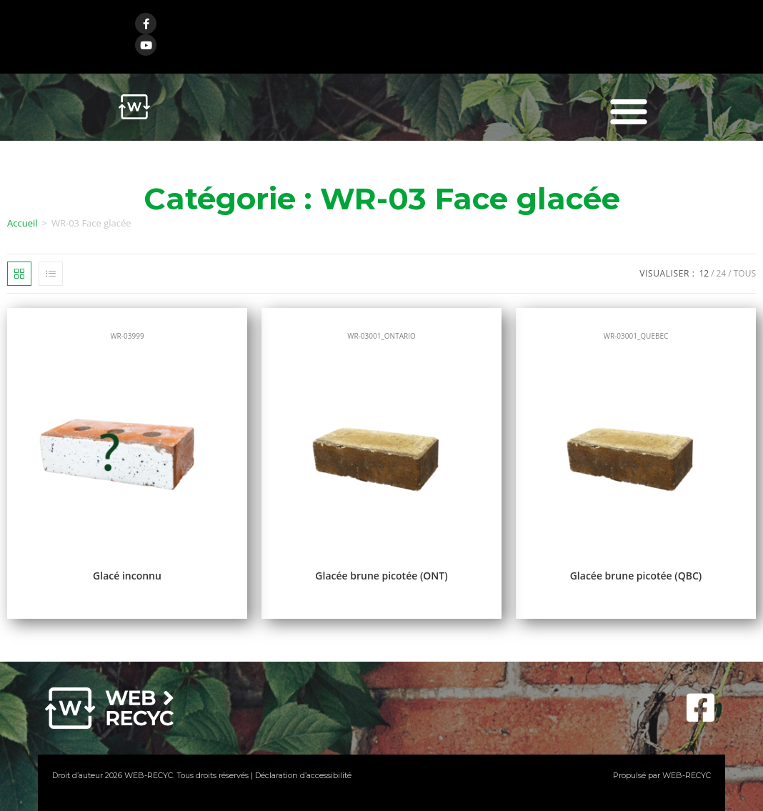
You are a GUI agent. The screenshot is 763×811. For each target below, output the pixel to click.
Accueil (22, 223)
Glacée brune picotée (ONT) (381, 575)
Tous (745, 273)
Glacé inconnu (127, 575)
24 (722, 273)
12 (704, 273)
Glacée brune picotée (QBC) (636, 575)
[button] (629, 111)
